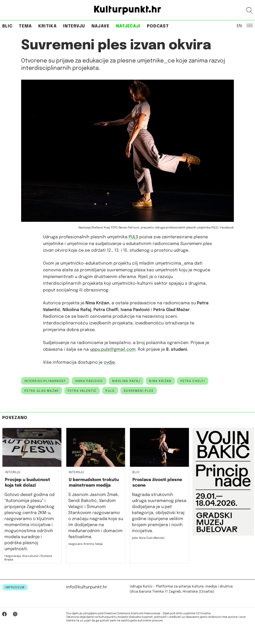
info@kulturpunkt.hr (86, 587)
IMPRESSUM (15, 587)
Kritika (47, 26)
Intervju (74, 26)
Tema (25, 26)
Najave (100, 26)
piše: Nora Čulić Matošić (148, 538)
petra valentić (82, 390)
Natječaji (128, 26)
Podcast (158, 26)
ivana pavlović (89, 381)
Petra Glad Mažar (41, 390)
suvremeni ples (139, 390)
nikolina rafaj (126, 381)
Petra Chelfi (192, 381)
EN (239, 25)
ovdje (109, 362)
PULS (133, 237)
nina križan (160, 381)
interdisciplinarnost (45, 381)
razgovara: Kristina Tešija (85, 544)
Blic (7, 26)
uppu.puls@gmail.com (113, 349)
